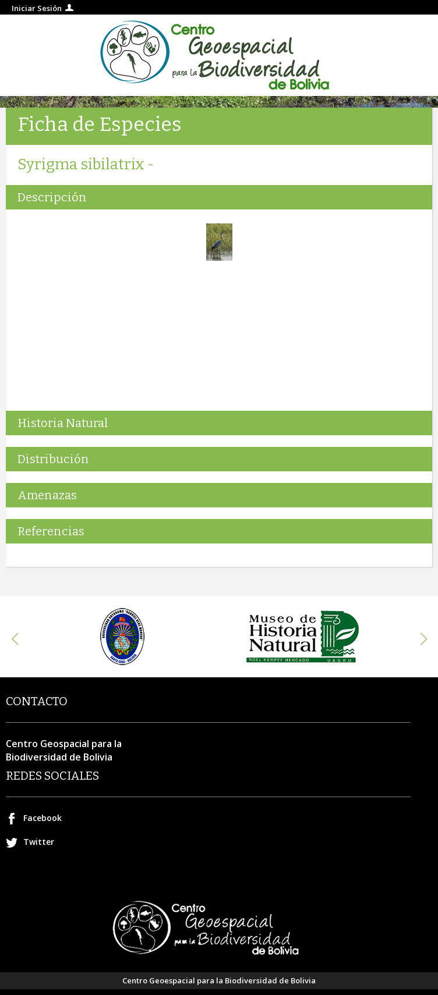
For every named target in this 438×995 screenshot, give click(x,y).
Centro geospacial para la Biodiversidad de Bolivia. (219, 55)
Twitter (38, 841)
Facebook (42, 817)
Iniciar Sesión (37, 8)
